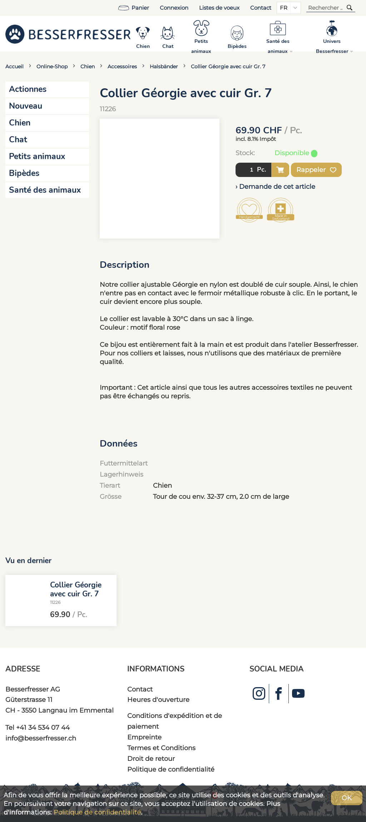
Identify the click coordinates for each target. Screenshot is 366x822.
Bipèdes (24, 173)
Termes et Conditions (161, 748)
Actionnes (27, 89)
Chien (87, 66)
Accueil (14, 66)
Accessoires (122, 66)
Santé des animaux (45, 190)
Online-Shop (52, 66)
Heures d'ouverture (158, 699)
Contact (260, 8)
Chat (18, 139)
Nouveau (25, 106)
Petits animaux (37, 156)
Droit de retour (151, 758)
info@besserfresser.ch (40, 738)
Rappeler (316, 170)
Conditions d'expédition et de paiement (174, 721)
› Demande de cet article (275, 186)
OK (347, 798)
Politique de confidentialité (170, 769)
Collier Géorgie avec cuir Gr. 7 (228, 66)
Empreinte (144, 737)
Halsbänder (164, 66)
